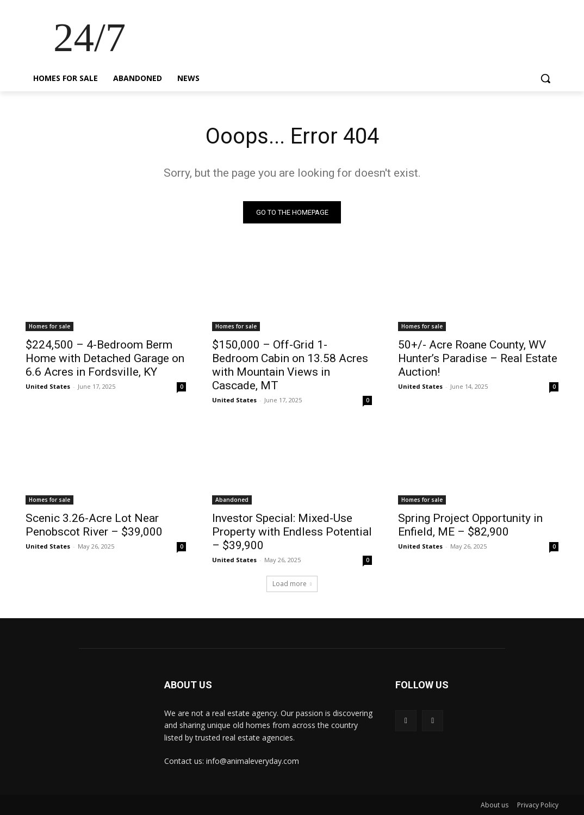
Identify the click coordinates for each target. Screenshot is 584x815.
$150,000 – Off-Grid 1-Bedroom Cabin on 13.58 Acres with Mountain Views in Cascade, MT (290, 365)
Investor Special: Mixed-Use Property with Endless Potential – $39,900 (292, 532)
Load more (292, 583)
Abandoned (231, 499)
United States (48, 386)
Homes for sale (49, 326)
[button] (545, 78)
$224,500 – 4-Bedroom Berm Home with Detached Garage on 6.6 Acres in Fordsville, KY (105, 358)
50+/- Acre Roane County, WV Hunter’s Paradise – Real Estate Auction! (477, 358)
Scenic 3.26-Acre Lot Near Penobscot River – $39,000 (94, 525)
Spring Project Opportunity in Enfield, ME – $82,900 (470, 525)
